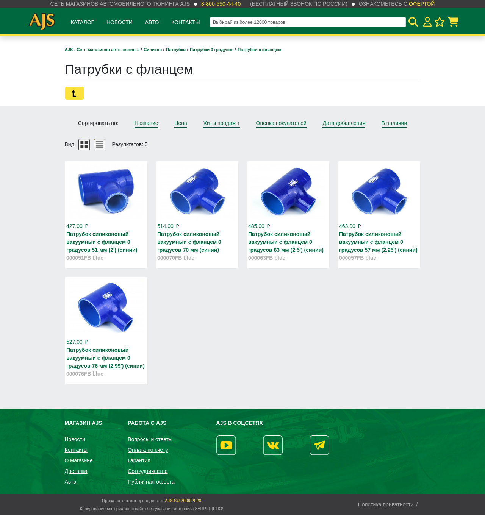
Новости (119, 22)
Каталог (82, 22)
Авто (152, 22)
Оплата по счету (148, 450)
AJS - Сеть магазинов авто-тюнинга (103, 49)
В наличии (394, 123)
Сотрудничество (147, 471)
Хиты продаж (221, 123)
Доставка (76, 471)
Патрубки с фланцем (259, 49)
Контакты (185, 22)
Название (146, 123)
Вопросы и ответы (150, 439)
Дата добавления (343, 123)
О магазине (79, 460)
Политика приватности (386, 504)
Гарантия (139, 460)
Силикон (153, 49)
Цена (180, 123)
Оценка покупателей (281, 123)
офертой (422, 4)
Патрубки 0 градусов (212, 49)
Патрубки (176, 49)
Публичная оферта (151, 482)
